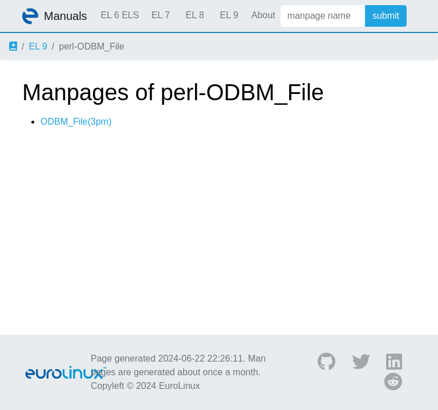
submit (385, 15)
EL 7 (160, 15)
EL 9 (229, 15)
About (263, 15)
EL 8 (194, 15)
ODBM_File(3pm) (75, 121)
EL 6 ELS (120, 15)
